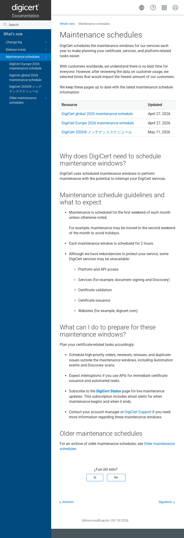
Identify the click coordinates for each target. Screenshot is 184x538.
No (116, 477)
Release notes (27, 49)
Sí (95, 477)
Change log (27, 42)
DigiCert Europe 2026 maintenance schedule (25, 66)
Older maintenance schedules (28, 100)
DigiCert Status (108, 391)
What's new (13, 33)
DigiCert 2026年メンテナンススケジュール (25, 89)
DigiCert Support (138, 412)
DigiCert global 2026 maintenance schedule (25, 77)
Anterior (68, 502)
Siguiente (165, 502)
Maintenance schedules (27, 56)
